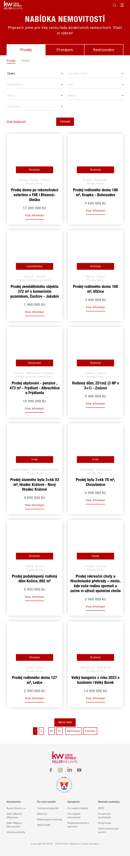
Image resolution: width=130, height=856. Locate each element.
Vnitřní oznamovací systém (108, 830)
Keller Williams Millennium (14, 816)
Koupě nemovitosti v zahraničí (78, 825)
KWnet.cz (42, 814)
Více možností (16, 121)
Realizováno (103, 50)
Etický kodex (104, 823)
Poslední (90, 731)
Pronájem (65, 50)
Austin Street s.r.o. (16, 808)
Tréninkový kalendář (48, 808)
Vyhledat (65, 121)
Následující (73, 731)
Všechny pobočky (16, 832)
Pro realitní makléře (78, 808)
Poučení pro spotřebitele (104, 816)
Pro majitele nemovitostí (74, 816)
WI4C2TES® (43, 825)
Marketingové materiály (49, 819)
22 (51, 731)
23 (59, 731)
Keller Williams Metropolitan (14, 825)
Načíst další (65, 722)
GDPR (101, 808)
